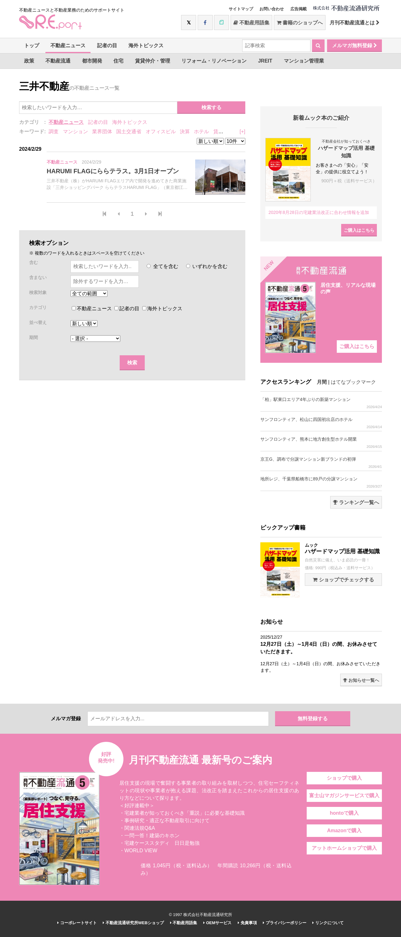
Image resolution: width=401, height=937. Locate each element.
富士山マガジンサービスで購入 (344, 795)
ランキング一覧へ (356, 502)
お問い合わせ (271, 9)
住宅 (118, 60)
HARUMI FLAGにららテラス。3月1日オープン (113, 171)
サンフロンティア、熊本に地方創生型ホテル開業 (321, 443)
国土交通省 (128, 131)
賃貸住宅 (223, 131)
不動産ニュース (68, 45)
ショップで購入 (344, 778)
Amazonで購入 (344, 830)
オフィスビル (161, 131)
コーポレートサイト (77, 922)
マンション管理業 (304, 60)
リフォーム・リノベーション (214, 60)
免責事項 (247, 922)
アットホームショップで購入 (344, 848)
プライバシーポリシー (284, 922)
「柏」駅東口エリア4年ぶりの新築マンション (321, 403)
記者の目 (107, 45)
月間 (322, 382)
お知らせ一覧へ (361, 680)
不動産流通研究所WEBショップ (133, 922)
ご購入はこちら (359, 230)
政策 (29, 60)
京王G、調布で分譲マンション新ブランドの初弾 (321, 463)
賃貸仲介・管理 (152, 60)
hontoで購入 (344, 813)
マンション (75, 131)
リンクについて (328, 922)
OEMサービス (217, 922)
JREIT (265, 60)
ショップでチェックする (343, 579)
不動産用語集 (251, 22)
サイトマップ (241, 9)
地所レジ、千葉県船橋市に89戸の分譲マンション (321, 482)
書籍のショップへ (300, 22)
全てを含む (162, 266)
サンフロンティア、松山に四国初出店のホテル (321, 423)
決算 (185, 131)
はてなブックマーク (353, 382)
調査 (54, 131)
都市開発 (92, 60)
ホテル (201, 131)
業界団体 (102, 131)
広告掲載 (298, 9)
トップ (31, 45)
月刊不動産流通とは (354, 22)
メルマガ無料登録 (354, 45)
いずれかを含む (206, 266)
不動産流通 (57, 60)
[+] (242, 131)
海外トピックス (146, 45)
